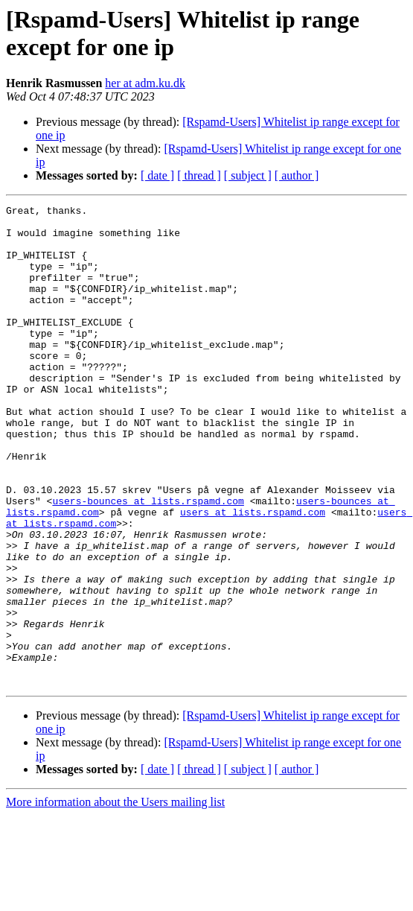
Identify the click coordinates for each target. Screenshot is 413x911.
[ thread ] (199, 175)
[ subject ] (248, 175)
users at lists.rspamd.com (252, 574)
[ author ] (297, 175)
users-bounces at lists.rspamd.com (147, 561)
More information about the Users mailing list (115, 898)
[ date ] (157, 175)
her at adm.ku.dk (145, 83)
